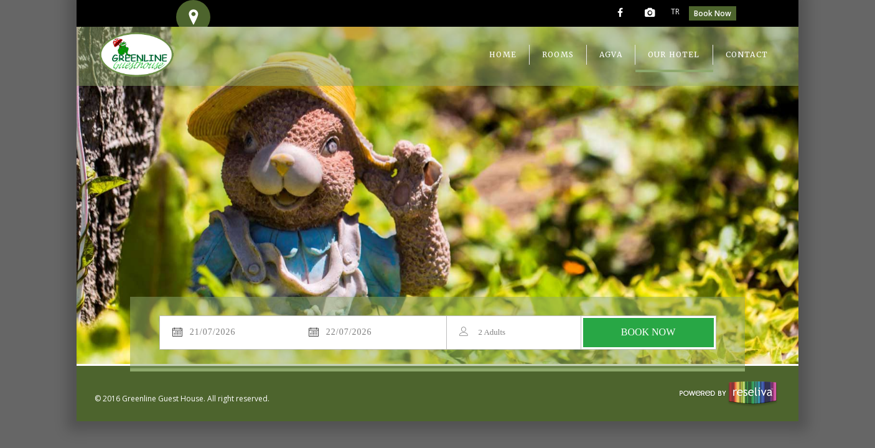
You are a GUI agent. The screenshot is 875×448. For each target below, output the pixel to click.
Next (763, 175)
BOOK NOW (648, 332)
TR (675, 11)
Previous (112, 175)
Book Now (712, 13)
